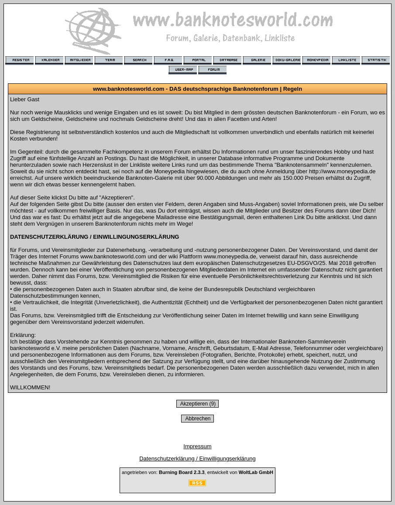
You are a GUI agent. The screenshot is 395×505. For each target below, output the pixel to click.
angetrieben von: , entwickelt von (197, 472)
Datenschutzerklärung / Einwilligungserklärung (197, 458)
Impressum (197, 446)
